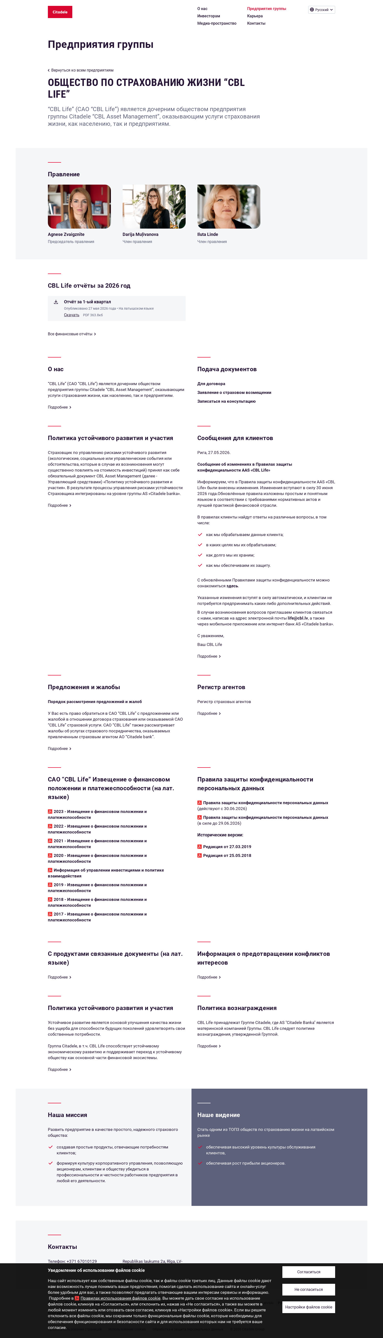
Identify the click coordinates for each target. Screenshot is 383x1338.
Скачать (71, 315)
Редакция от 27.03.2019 (227, 846)
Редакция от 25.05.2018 (227, 855)
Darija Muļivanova (141, 234)
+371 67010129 (82, 1261)
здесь (232, 585)
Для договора (211, 383)
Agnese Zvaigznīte (66, 234)
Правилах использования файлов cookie (120, 1298)
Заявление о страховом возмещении (234, 392)
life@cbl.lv (298, 618)
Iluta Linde (207, 234)
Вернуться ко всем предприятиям (82, 70)
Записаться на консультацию (226, 401)
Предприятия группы (101, 44)
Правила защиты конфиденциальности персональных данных (265, 802)
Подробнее (58, 407)
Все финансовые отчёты (70, 334)
